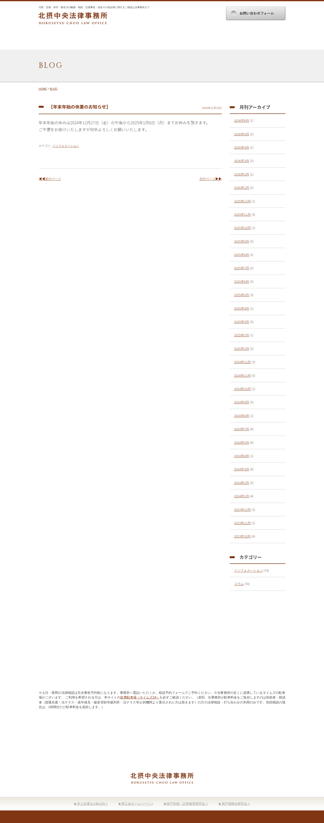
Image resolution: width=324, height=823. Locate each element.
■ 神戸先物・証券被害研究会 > (186, 803)
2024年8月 (241, 415)
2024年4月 (241, 455)
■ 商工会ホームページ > (136, 803)
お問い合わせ (265, 40)
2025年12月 (242, 201)
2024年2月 (241, 482)
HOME (59, 40)
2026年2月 (241, 174)
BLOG (53, 88)
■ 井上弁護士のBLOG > (91, 803)
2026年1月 (241, 187)
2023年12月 (242, 509)
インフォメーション (66, 145)
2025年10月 (242, 227)
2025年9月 (241, 241)
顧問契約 (182, 40)
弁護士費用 (224, 40)
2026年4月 (241, 147)
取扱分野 (141, 40)
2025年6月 (241, 281)
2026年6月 (241, 120)
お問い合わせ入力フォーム (234, 669)
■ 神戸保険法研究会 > (234, 803)
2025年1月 (241, 348)
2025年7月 (241, 268)
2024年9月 (241, 402)
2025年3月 (241, 321)
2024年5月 (241, 442)
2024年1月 (241, 496)
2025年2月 (241, 335)
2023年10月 (242, 536)
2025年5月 (241, 294)
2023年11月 (242, 522)
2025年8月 (241, 254)
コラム (239, 583)
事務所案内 (100, 40)
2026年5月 (241, 134)
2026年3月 (241, 160)
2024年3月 (241, 469)
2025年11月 (242, 214)
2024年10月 (242, 388)
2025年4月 (241, 308)
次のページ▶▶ (210, 178)
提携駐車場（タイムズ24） (139, 697)
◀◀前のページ (50, 178)
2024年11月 (242, 375)
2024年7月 (241, 429)
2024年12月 (242, 361)
